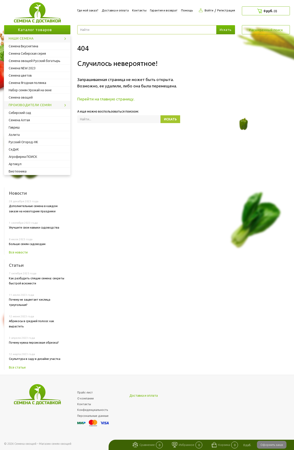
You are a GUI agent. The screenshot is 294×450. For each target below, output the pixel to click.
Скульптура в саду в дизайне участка (34, 358)
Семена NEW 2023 (22, 68)
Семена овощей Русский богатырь (34, 61)
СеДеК (14, 149)
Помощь (187, 10)
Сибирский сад (20, 113)
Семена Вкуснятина (23, 46)
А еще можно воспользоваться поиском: (108, 111)
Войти (209, 10)
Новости (18, 193)
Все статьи (17, 367)
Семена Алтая (19, 120)
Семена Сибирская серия (27, 53)
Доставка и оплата (115, 10)
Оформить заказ (271, 444)
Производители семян (30, 105)
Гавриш (14, 127)
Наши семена (21, 38)
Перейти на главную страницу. (105, 99)
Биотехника (18, 171)
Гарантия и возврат (164, 10)
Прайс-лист (85, 392)
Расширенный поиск (266, 30)
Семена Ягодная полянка (27, 83)
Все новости (18, 252)
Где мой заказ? (87, 10)
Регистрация (226, 10)
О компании (85, 398)
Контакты (139, 10)
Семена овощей (21, 97)
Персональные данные (93, 415)
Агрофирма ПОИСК (23, 157)
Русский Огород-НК (23, 142)
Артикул (15, 164)
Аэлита (14, 135)
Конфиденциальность (92, 409)
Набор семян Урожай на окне (30, 90)
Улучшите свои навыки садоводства (34, 227)
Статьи (16, 265)
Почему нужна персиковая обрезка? (34, 342)
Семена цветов (20, 75)
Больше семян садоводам (27, 243)
